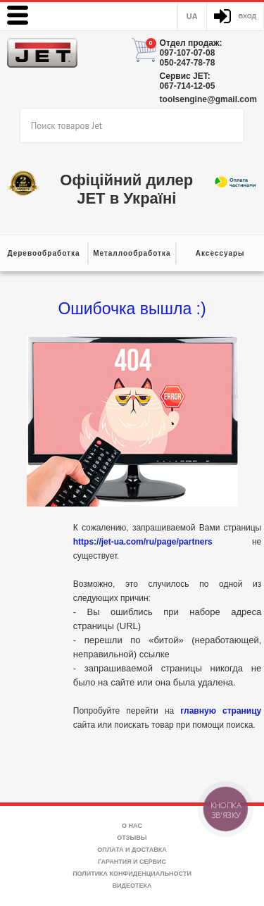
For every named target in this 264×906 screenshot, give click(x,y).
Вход (247, 16)
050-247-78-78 (187, 63)
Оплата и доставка (131, 849)
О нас (132, 825)
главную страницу (220, 711)
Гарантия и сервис (132, 861)
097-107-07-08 (187, 53)
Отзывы (131, 837)
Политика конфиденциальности (132, 873)
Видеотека (132, 885)
